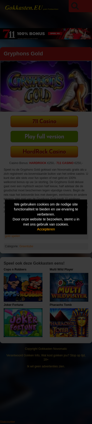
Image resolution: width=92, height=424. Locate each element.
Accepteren (46, 229)
